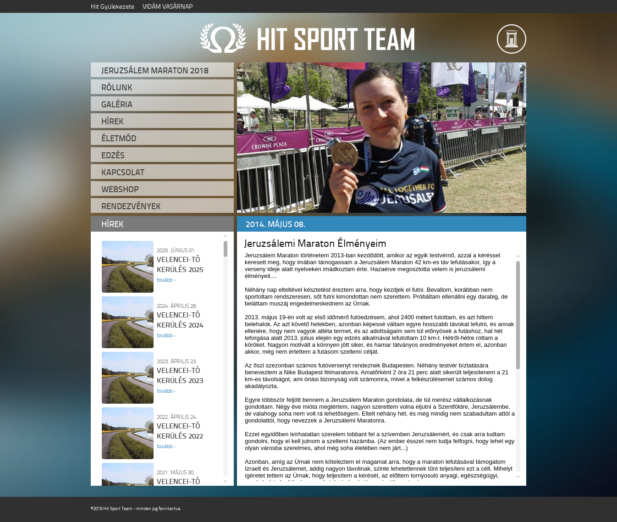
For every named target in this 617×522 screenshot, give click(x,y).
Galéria (116, 104)
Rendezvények (131, 206)
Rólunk (116, 87)
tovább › (166, 279)
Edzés (113, 155)
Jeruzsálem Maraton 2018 (155, 70)
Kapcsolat (122, 172)
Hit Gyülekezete (112, 6)
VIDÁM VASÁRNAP (168, 6)
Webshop (120, 189)
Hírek (112, 121)
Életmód (118, 138)
